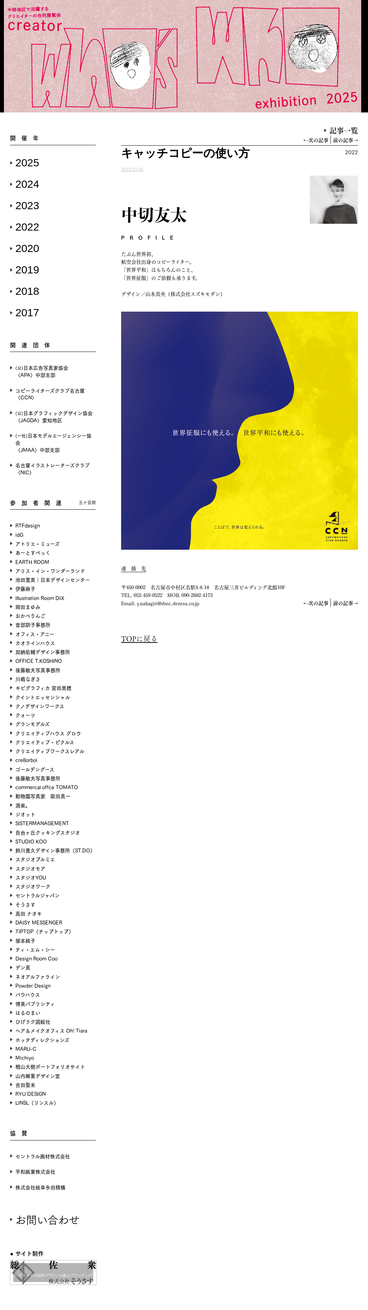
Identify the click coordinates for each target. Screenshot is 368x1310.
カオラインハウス (35, 643)
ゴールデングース (34, 769)
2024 (27, 184)
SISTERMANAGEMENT (42, 823)
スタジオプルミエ (35, 859)
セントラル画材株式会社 (42, 1156)
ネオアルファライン (37, 976)
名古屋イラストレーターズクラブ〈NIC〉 (52, 468)
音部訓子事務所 (32, 624)
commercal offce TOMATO (46, 787)
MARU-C (25, 1048)
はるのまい (27, 1012)
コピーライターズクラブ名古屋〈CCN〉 (50, 394)
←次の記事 (315, 140)
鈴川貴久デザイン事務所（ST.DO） (55, 850)
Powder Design (33, 985)
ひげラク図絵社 (32, 1021)
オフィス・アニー (34, 634)
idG (19, 534)
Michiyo (24, 1057)
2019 (27, 270)
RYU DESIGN (30, 1093)
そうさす (25, 904)
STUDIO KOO (31, 841)
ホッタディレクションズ (42, 1040)
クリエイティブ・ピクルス (44, 742)
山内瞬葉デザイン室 (37, 1076)
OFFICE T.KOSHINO (38, 660)
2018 (27, 291)
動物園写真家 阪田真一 (42, 796)
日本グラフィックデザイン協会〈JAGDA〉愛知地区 (54, 416)
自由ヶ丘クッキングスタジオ (47, 832)
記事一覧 (343, 130)
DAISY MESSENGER (38, 922)
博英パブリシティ (35, 1003)
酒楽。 (22, 805)
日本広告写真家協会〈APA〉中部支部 (41, 371)
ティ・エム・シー (35, 949)
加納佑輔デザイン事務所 (42, 652)
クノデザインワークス (39, 706)
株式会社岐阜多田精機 (40, 1187)
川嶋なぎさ (27, 679)
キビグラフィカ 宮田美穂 (43, 688)
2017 (27, 312)
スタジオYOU (30, 877)
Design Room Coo (36, 958)
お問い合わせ (47, 1219)
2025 (27, 162)
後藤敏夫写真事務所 (37, 670)
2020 (27, 248)
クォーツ (25, 715)
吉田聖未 (25, 1084)
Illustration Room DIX (39, 598)
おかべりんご (30, 615)
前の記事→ (345, 140)
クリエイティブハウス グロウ (48, 733)
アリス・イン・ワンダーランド (50, 570)
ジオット (25, 814)
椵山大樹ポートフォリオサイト (50, 1066)
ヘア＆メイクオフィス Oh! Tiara (51, 1030)
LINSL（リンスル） (37, 1102)
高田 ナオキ (28, 913)
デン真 (22, 967)
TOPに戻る (139, 638)
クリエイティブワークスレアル (49, 751)
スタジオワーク (32, 886)
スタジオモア (30, 868)
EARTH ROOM (32, 562)
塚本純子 (25, 940)
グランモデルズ (32, 724)
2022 (27, 227)
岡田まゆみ (27, 607)
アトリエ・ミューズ (37, 543)
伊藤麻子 (25, 588)
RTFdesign (27, 525)
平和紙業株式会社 (35, 1171)
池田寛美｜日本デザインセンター (52, 579)
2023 (27, 205)
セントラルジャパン (37, 895)
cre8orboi (26, 760)
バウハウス (27, 994)
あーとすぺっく (32, 552)
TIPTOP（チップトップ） (44, 931)
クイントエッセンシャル (42, 697)
